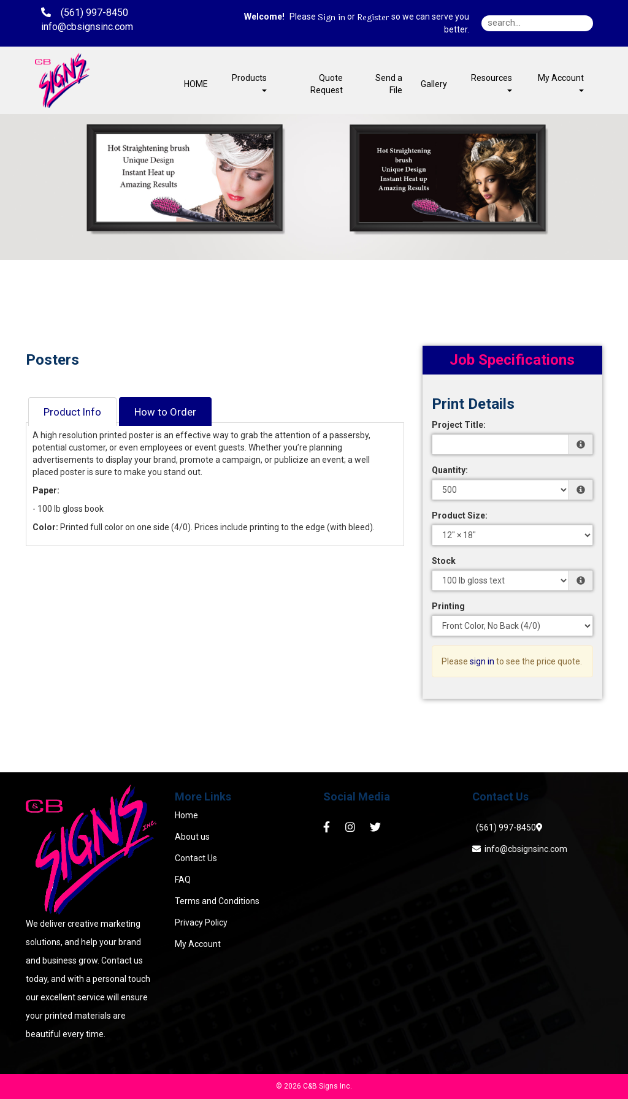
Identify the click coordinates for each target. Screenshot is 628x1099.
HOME (196, 84)
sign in (482, 661)
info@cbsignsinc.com (519, 849)
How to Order (165, 412)
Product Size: (460, 515)
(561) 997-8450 (504, 827)
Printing (448, 606)
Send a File (388, 84)
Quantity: (450, 470)
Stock (444, 561)
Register (373, 18)
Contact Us (196, 858)
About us (192, 837)
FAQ (183, 879)
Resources (491, 82)
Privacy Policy (201, 922)
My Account (198, 944)
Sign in (331, 18)
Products (249, 82)
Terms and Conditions (217, 901)
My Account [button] (561, 82)
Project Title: (459, 425)
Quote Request (326, 84)
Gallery (434, 84)
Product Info (72, 412)
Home (186, 815)
